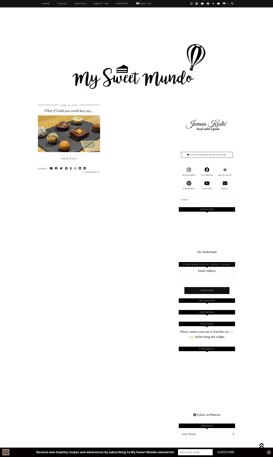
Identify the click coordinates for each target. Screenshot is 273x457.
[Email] (218, 3)
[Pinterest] (196, 3)
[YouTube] (202, 3)
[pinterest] (189, 185)
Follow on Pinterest (206, 414)
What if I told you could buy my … (69, 111)
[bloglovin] (225, 172)
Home (46, 3)
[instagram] (189, 172)
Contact (122, 3)
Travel (62, 3)
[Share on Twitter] (61, 169)
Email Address (207, 270)
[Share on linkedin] (80, 169)
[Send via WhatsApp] (75, 169)
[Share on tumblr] (71, 169)
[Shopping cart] (225, 3)
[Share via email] (51, 169)
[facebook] (207, 172)
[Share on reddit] (84, 169)
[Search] (232, 3)
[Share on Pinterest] (66, 169)
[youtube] (207, 185)
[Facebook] (208, 3)
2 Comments (91, 172)
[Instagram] (191, 3)
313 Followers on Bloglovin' (207, 155)
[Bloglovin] (213, 3)
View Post (69, 158)
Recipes (81, 3)
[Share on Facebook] (56, 169)
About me (101, 3)
